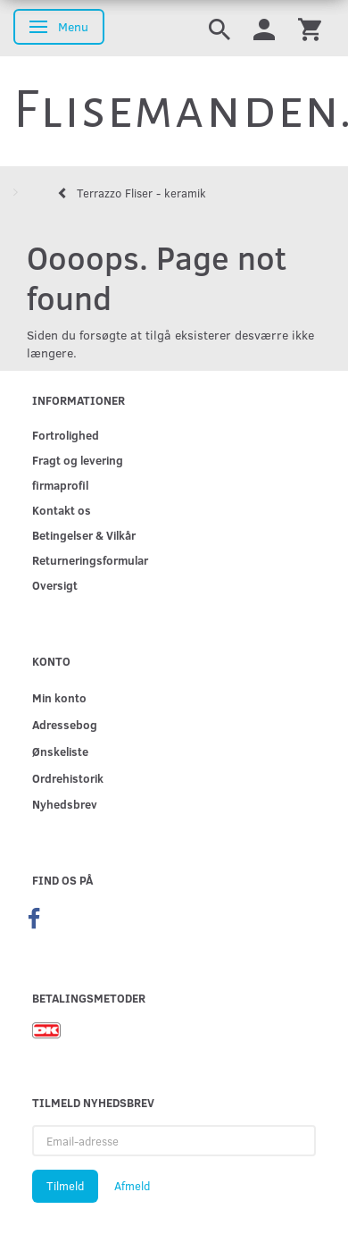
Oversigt (55, 584)
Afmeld (132, 1186)
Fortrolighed (65, 434)
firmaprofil (60, 484)
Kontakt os (61, 509)
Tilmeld (65, 1186)
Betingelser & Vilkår (84, 534)
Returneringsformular (90, 559)
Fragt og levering (77, 459)
